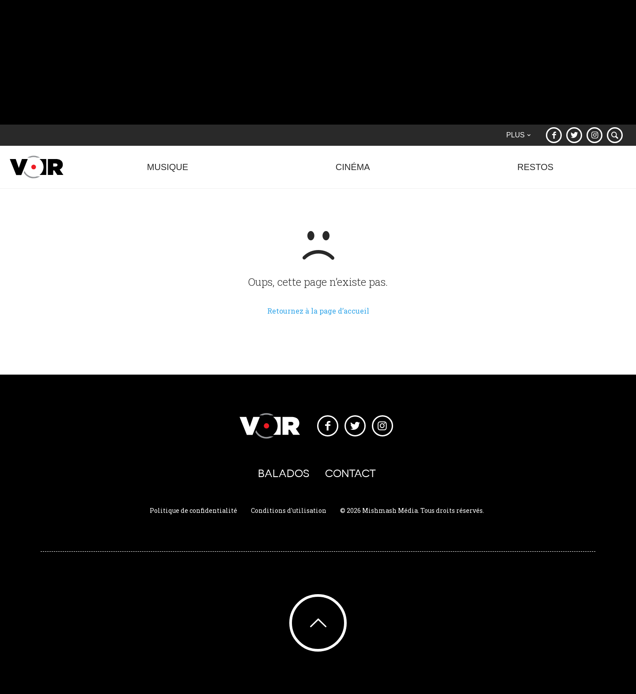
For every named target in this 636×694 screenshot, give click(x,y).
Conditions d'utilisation (288, 510)
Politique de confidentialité (193, 510)
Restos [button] (535, 171)
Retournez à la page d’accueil (318, 310)
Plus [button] (518, 135)
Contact (350, 473)
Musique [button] (167, 171)
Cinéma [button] (352, 171)
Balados (283, 473)
